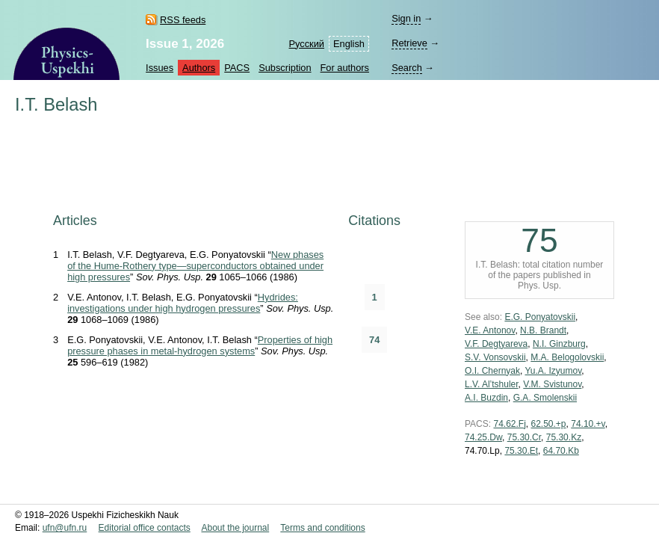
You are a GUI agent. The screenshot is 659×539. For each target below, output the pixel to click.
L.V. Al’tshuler (492, 384)
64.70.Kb (561, 451)
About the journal (235, 528)
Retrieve (409, 43)
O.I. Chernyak (492, 371)
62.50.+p (548, 424)
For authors (345, 67)
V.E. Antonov (490, 330)
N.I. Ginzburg (559, 344)
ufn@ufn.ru (65, 528)
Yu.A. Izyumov (553, 371)
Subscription (285, 67)
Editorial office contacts (145, 528)
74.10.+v (587, 424)
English (349, 43)
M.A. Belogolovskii (567, 357)
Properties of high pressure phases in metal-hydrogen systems (199, 345)
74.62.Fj (509, 424)
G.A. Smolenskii (545, 397)
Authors (198, 67)
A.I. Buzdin (486, 397)
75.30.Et (521, 451)
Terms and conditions (322, 528)
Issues (159, 67)
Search (407, 67)
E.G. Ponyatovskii (539, 317)
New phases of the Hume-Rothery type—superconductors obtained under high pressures (195, 266)
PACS (237, 67)
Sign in (406, 18)
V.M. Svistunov (552, 384)
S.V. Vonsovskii (495, 357)
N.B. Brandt (543, 330)
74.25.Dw (483, 437)
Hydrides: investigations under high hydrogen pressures (182, 303)
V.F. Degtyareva (496, 344)
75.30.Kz (563, 437)
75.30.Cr (524, 437)
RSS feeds (182, 19)
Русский (306, 43)
